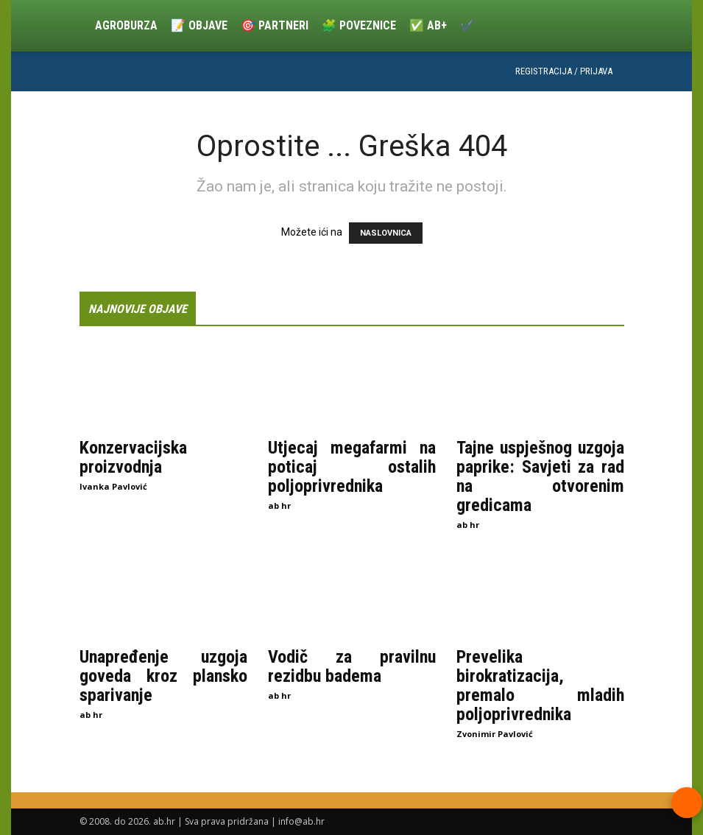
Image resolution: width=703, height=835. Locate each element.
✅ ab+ (428, 25)
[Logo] (84, 26)
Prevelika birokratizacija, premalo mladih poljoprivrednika (540, 685)
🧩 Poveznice (359, 25)
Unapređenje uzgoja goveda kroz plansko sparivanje (163, 675)
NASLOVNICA (385, 233)
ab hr (279, 505)
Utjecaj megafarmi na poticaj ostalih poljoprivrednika (352, 466)
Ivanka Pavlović (113, 486)
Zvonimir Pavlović (494, 733)
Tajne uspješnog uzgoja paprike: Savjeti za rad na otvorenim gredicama (540, 476)
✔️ (467, 25)
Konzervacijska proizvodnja (133, 457)
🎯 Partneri (274, 25)
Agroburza (126, 25)
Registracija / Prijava (563, 71)
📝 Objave (199, 25)
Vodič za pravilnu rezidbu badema (352, 666)
